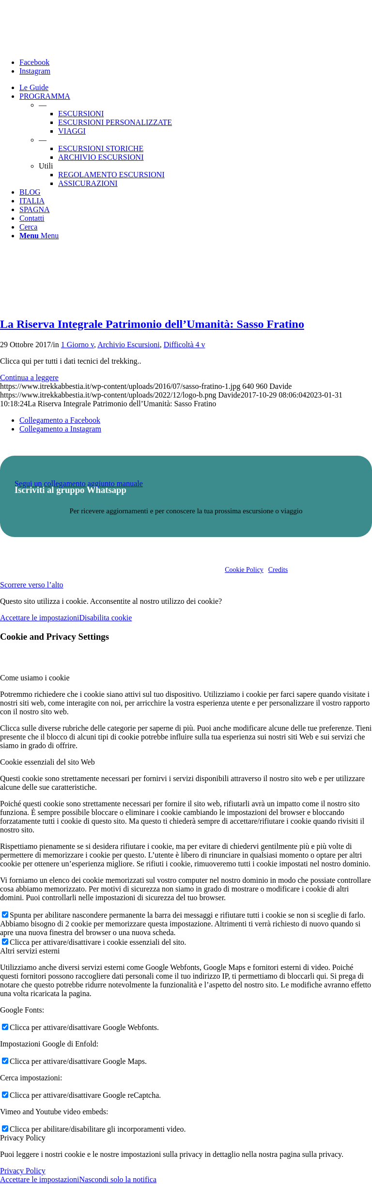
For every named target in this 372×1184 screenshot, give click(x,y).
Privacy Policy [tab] (23, 1138)
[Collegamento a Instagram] (34, 71)
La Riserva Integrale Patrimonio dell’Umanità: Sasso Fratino (152, 324)
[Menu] (39, 235)
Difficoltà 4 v (184, 344)
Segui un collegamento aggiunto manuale (79, 483)
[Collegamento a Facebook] (34, 62)
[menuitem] (195, 87)
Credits (278, 569)
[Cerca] (28, 227)
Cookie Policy (244, 569)
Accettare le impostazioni (39, 618)
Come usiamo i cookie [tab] (35, 678)
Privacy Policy (23, 1171)
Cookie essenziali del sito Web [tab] (47, 762)
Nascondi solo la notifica (117, 1179)
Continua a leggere (29, 377)
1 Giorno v (77, 344)
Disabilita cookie (105, 618)
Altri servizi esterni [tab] (30, 951)
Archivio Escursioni (128, 344)
